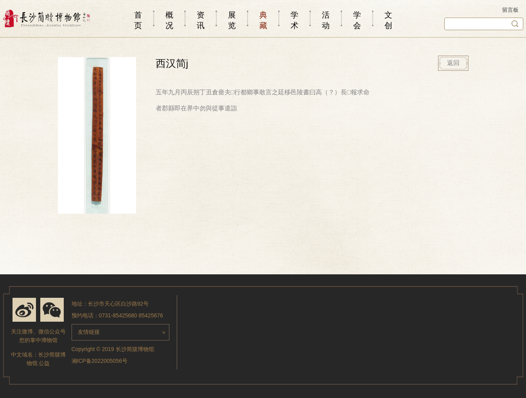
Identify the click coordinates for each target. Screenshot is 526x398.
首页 (138, 20)
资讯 (201, 20)
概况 (169, 20)
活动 (326, 20)
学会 (357, 20)
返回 (453, 62)
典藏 (263, 20)
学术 (294, 20)
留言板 (510, 10)
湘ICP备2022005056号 (99, 361)
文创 (388, 20)
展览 (232, 20)
